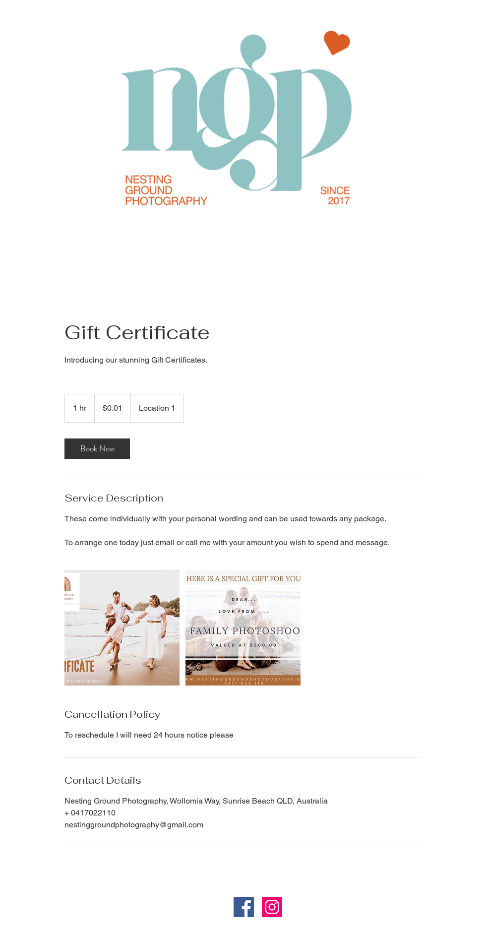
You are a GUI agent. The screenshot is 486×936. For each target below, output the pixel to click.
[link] (97, 448)
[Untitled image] (122, 628)
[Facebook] (244, 907)
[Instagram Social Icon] (272, 907)
